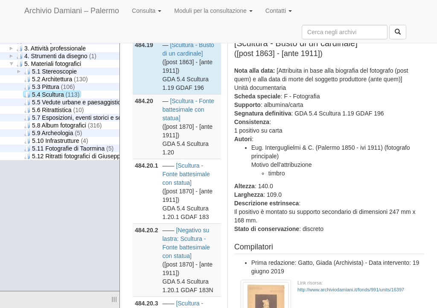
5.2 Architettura (56, 79)
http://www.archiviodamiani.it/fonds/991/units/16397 (350, 289)
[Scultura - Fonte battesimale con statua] (188, 109)
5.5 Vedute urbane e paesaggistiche (80, 102)
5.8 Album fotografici (63, 125)
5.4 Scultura (51, 94)
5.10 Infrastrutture (56, 140)
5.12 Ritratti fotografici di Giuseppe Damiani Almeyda (104, 156)
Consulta (146, 10)
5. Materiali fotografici (48, 63)
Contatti (278, 10)
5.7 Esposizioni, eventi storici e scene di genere (97, 117)
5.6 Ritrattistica (54, 110)
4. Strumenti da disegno (56, 56)
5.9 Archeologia (53, 133)
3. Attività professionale (51, 48)
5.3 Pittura (49, 86)
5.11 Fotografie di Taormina (69, 148)
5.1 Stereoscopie (50, 71)
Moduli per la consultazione (213, 10)
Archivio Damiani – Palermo (71, 10)
